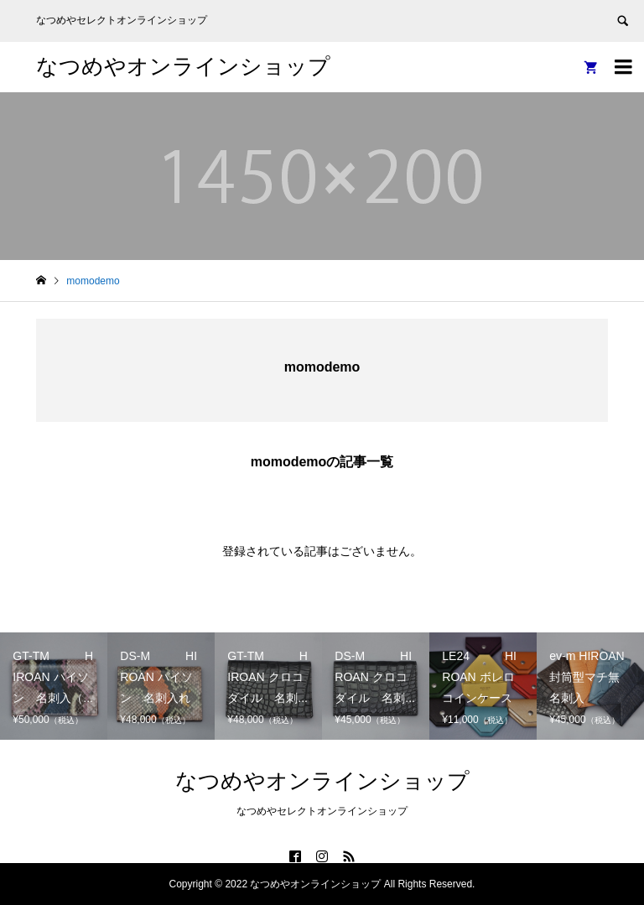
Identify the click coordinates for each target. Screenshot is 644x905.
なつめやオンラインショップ (183, 66)
